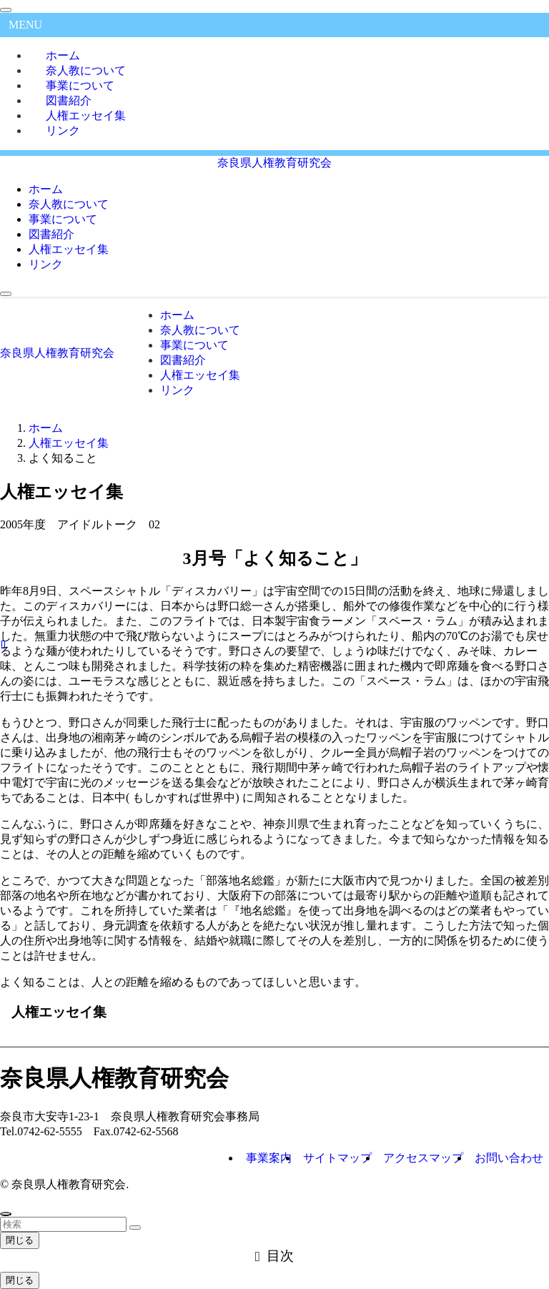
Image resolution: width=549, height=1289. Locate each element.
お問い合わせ (509, 1158)
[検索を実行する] (135, 1227)
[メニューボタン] (5, 294)
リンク (63, 130)
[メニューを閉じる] (5, 10)
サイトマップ (337, 1158)
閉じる (20, 1240)
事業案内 (269, 1158)
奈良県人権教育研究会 (274, 163)
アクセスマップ (423, 1158)
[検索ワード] (63, 1224)
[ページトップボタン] (5, 1214)
